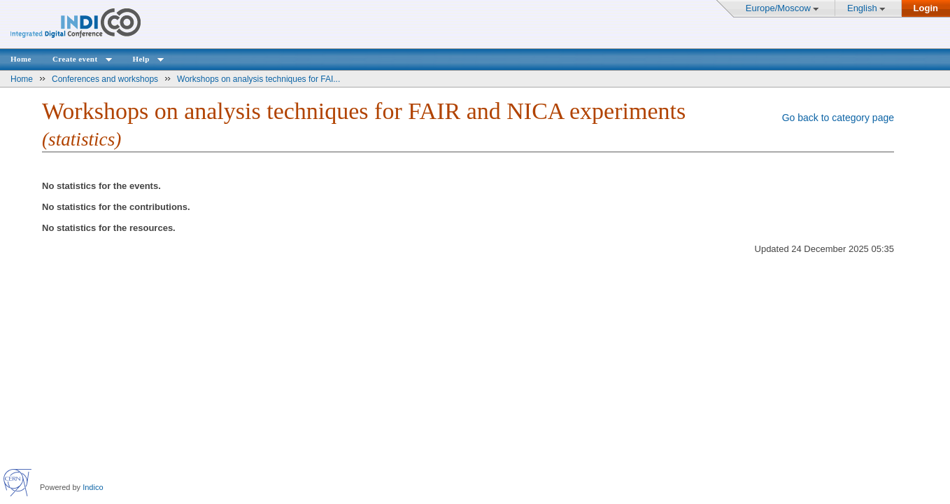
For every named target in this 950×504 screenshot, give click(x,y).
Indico (93, 487)
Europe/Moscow (778, 8)
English (862, 8)
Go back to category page (838, 117)
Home (20, 59)
